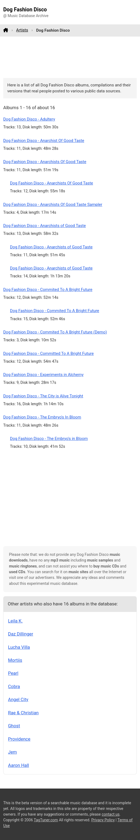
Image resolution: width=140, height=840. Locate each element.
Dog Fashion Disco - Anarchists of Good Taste (44, 225)
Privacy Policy (103, 820)
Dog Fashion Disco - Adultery (29, 119)
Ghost (14, 725)
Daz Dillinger (20, 634)
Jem (12, 752)
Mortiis (15, 660)
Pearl (13, 673)
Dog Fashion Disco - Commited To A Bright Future (47, 289)
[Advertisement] (70, 57)
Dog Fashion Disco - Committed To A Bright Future (48, 353)
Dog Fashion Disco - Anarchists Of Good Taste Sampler (52, 204)
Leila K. (15, 621)
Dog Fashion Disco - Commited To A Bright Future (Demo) (55, 332)
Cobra (14, 686)
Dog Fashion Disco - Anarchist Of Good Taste (43, 140)
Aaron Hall (18, 765)
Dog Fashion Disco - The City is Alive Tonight (43, 396)
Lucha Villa (19, 647)
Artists (22, 30)
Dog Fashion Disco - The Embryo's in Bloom (49, 438)
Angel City (18, 699)
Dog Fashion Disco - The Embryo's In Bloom (42, 417)
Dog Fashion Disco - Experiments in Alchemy (43, 374)
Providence (19, 739)
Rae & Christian (23, 712)
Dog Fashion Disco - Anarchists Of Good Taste (44, 161)
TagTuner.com (46, 820)
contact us (110, 814)
